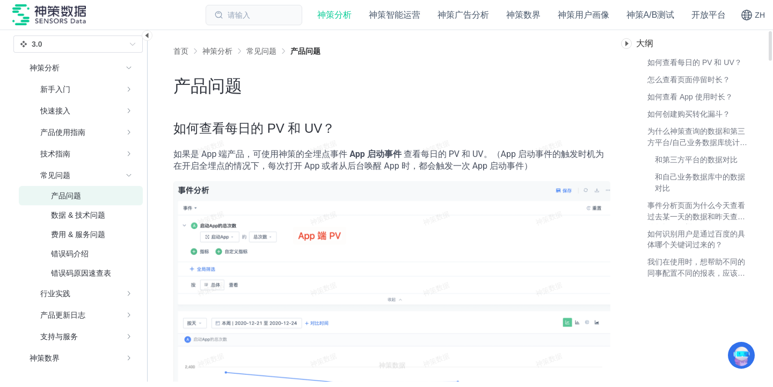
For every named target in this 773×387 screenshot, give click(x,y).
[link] (217, 51)
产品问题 (305, 51)
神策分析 (217, 51)
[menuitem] (81, 202)
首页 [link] (180, 51)
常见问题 (261, 51)
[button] (753, 15)
